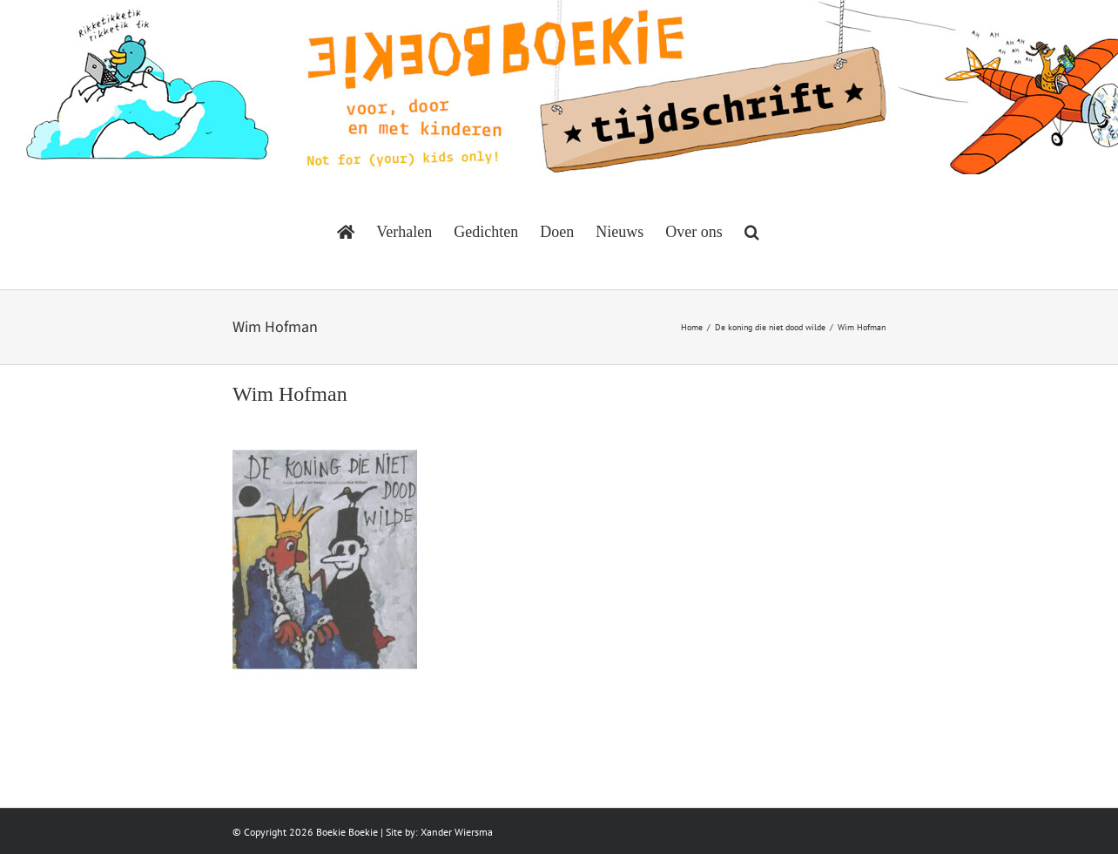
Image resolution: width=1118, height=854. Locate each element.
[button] (751, 231)
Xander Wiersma (457, 831)
